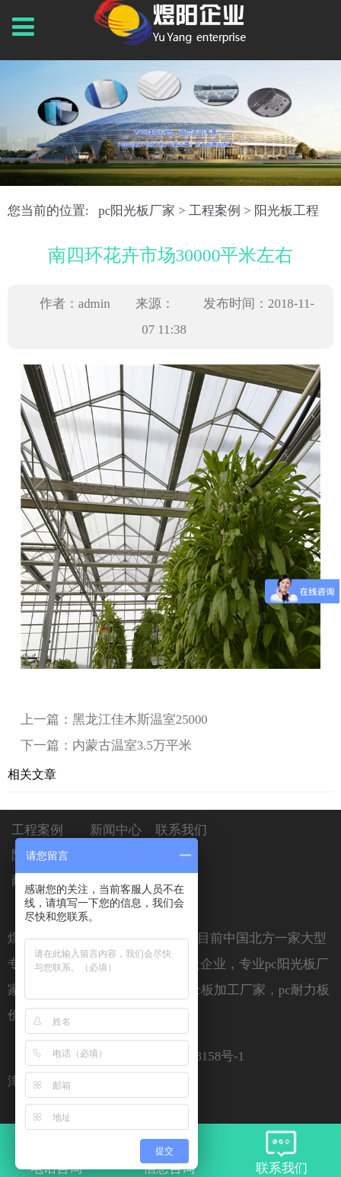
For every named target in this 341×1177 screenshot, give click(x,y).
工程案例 (215, 210)
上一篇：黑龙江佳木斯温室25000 (114, 719)
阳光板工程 (286, 210)
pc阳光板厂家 (136, 210)
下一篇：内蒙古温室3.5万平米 (106, 745)
